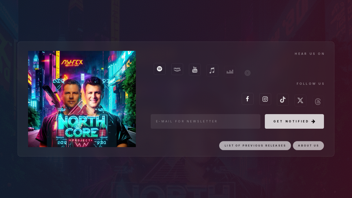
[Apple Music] (212, 73)
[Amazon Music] (177, 70)
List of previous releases (255, 148)
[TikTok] (283, 102)
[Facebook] (248, 100)
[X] (300, 103)
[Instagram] (265, 100)
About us (308, 148)
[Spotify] (160, 70)
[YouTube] (195, 72)
